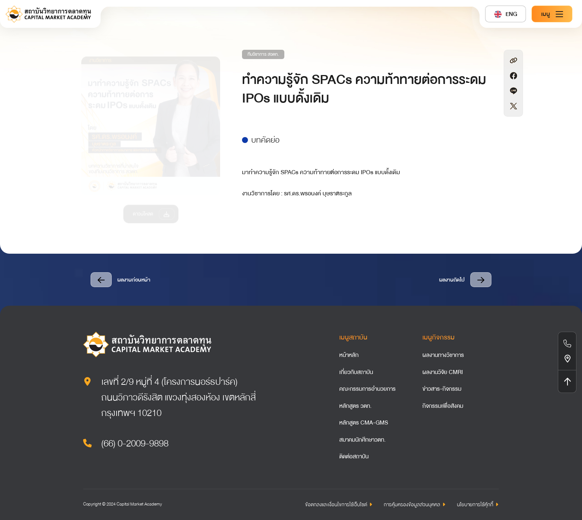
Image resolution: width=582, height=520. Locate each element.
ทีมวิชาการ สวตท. (263, 54)
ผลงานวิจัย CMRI (442, 372)
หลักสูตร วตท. (355, 406)
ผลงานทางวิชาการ (443, 355)
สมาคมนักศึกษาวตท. (362, 440)
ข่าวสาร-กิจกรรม (441, 389)
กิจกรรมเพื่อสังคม (442, 406)
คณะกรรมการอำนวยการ (367, 389)
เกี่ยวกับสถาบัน (356, 372)
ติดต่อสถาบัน (354, 456)
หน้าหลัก (349, 355)
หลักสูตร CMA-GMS (363, 423)
